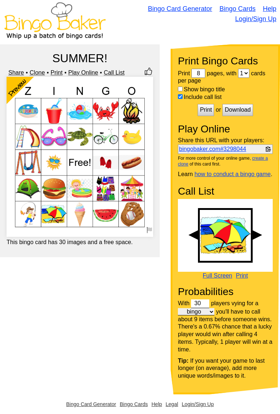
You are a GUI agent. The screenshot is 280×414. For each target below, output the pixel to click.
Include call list (200, 97)
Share (16, 72)
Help (269, 8)
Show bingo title (201, 89)
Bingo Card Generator (180, 8)
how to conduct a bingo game (232, 174)
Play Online (83, 72)
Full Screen (217, 276)
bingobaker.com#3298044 (212, 149)
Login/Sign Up (255, 19)
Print (57, 72)
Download (237, 110)
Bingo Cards (237, 8)
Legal (172, 404)
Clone (37, 72)
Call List (114, 72)
